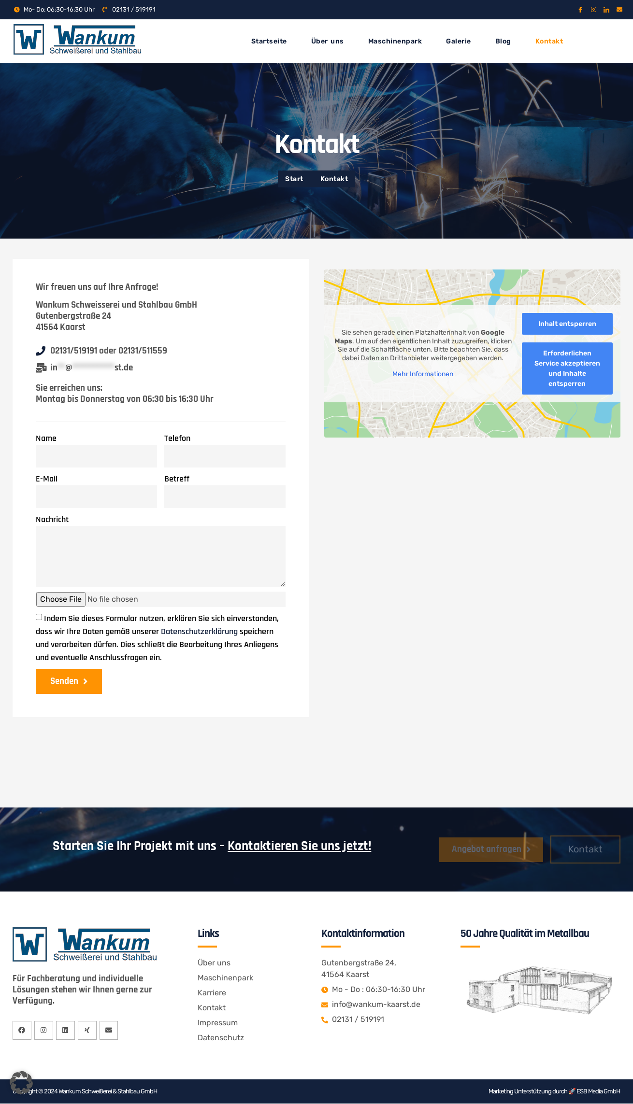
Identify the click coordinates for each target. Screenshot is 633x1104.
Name (46, 438)
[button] (21, 1083)
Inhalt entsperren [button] (567, 323)
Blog (503, 41)
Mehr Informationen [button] (422, 374)
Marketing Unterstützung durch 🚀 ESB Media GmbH (554, 1091)
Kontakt (549, 41)
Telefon (177, 438)
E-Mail (47, 478)
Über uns (327, 41)
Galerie (458, 41)
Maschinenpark (395, 41)
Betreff (176, 478)
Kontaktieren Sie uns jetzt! (299, 846)
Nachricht (52, 519)
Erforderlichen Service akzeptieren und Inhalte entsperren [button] (567, 368)
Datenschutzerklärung (199, 631)
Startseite (269, 41)
